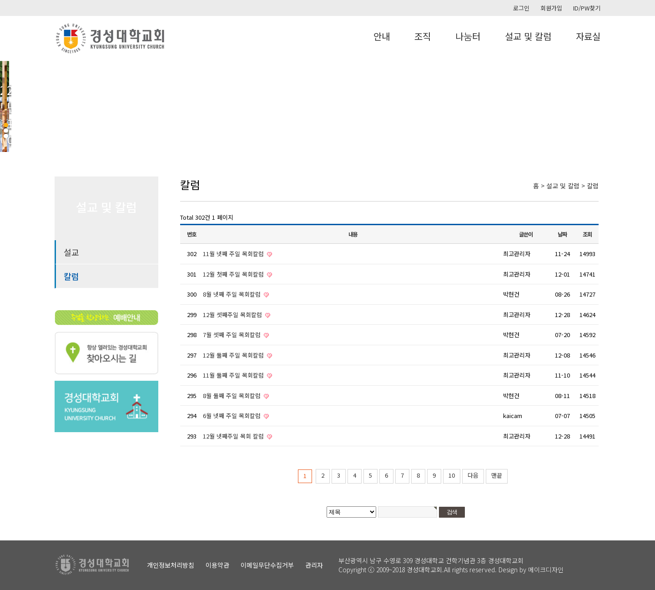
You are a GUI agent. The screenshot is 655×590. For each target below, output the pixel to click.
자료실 (588, 36)
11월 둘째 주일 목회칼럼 (234, 375)
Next (643, 106)
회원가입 (551, 8)
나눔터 (467, 36)
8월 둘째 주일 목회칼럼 (232, 395)
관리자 (314, 565)
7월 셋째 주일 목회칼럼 (232, 334)
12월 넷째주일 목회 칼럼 (234, 436)
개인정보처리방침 (170, 565)
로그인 (521, 8)
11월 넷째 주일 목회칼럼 (234, 253)
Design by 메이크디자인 (531, 569)
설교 (71, 252)
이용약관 (217, 565)
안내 (381, 36)
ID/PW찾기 (586, 8)
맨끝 (496, 475)
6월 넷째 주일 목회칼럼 (232, 415)
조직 (422, 36)
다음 (473, 475)
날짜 (562, 234)
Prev (12, 106)
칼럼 (71, 276)
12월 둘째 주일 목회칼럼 (234, 355)
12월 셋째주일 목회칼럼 (233, 314)
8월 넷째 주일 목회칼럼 (232, 294)
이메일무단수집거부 (267, 565)
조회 (587, 234)
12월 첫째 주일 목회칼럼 (234, 274)
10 (451, 475)
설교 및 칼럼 (528, 36)
